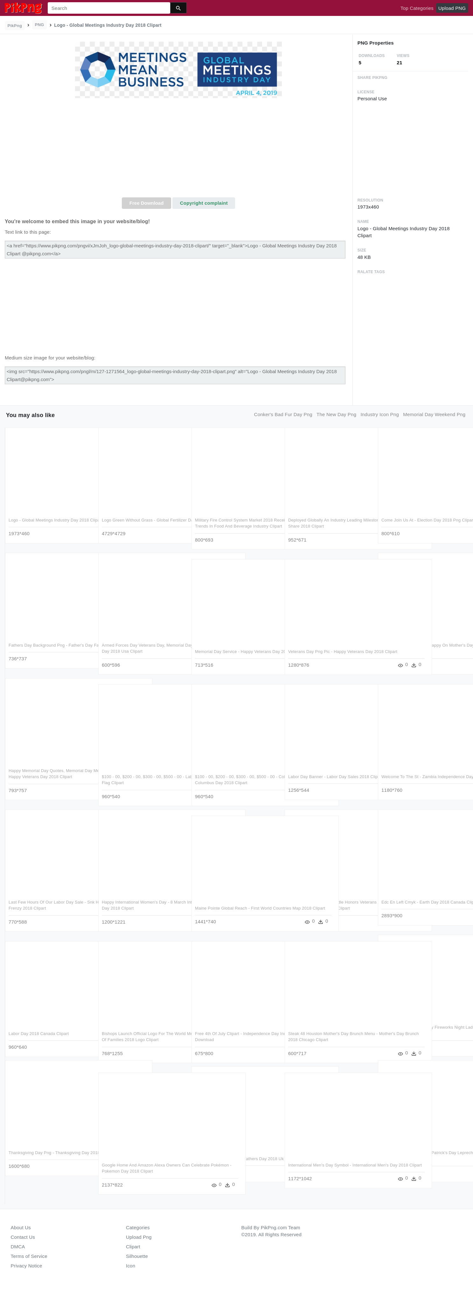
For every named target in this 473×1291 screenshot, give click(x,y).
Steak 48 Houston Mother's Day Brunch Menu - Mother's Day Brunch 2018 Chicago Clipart (329, 1039)
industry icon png (379, 414)
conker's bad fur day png (283, 414)
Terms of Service (29, 1256)
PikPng (15, 25)
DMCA (18, 1246)
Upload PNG (452, 8)
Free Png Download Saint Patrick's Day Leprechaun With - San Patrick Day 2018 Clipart (420, 1158)
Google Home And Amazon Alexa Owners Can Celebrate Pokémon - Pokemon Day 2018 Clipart (141, 1171)
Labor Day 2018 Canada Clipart (39, 1033)
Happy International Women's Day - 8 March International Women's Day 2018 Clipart (139, 908)
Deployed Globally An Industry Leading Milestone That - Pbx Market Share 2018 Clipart (326, 526)
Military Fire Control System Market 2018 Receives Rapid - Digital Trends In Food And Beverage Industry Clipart (234, 526)
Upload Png (139, 1237)
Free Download (146, 203)
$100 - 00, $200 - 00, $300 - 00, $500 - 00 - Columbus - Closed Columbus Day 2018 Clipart (236, 782)
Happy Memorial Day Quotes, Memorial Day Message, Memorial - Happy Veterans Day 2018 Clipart (49, 776)
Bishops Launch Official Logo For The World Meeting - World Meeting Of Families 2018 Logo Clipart (143, 1039)
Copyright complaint (204, 203)
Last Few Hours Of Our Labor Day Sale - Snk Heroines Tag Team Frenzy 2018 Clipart (47, 908)
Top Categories (417, 8)
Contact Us (23, 1237)
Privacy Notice (26, 1265)
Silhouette (137, 1256)
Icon (130, 1265)
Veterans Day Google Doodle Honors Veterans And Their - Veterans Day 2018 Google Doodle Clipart (326, 908)
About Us (21, 1227)
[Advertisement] (178, 149)
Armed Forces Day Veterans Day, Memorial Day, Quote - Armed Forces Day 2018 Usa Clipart (143, 651)
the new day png (336, 414)
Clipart (133, 1246)
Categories (138, 1227)
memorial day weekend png (434, 414)
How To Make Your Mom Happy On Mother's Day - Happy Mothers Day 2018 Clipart (420, 651)
